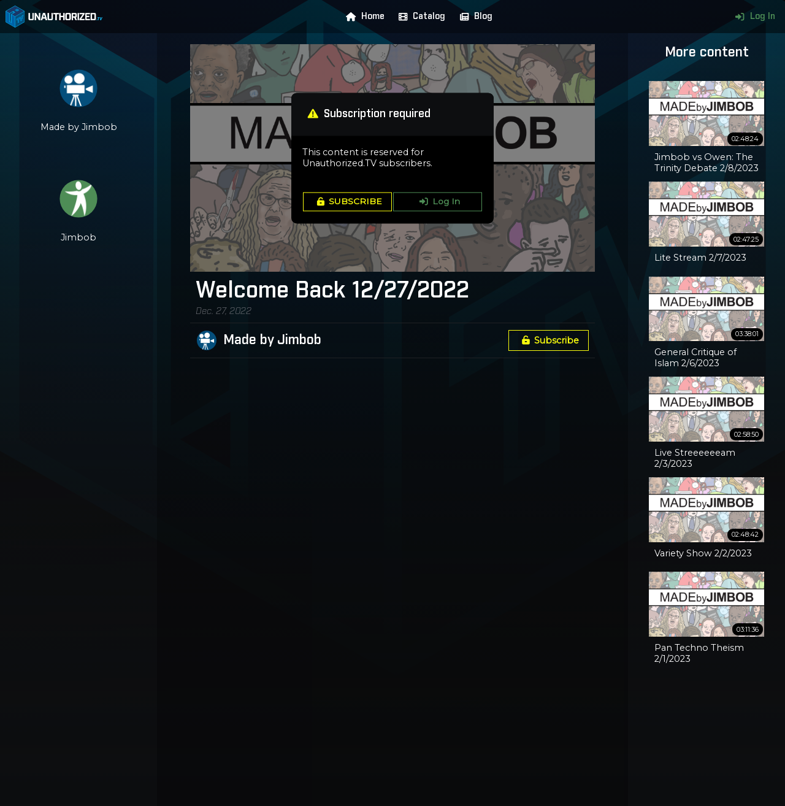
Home (362, 16)
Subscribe (548, 340)
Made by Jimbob (272, 340)
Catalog (419, 16)
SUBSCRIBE (347, 202)
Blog (473, 16)
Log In (752, 16)
